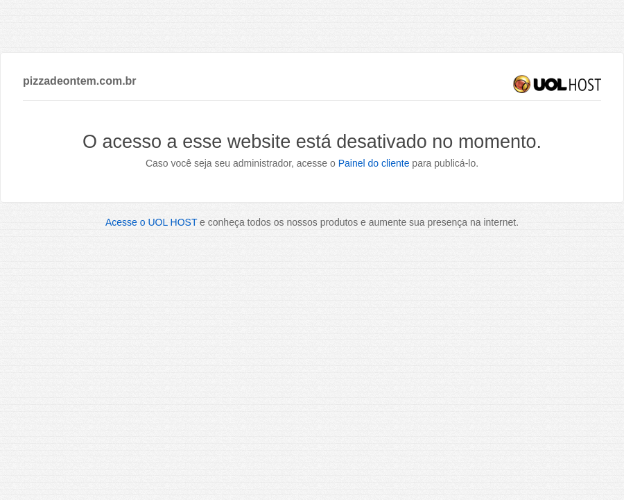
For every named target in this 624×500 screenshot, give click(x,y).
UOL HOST (557, 84)
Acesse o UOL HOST (151, 222)
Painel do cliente (374, 163)
